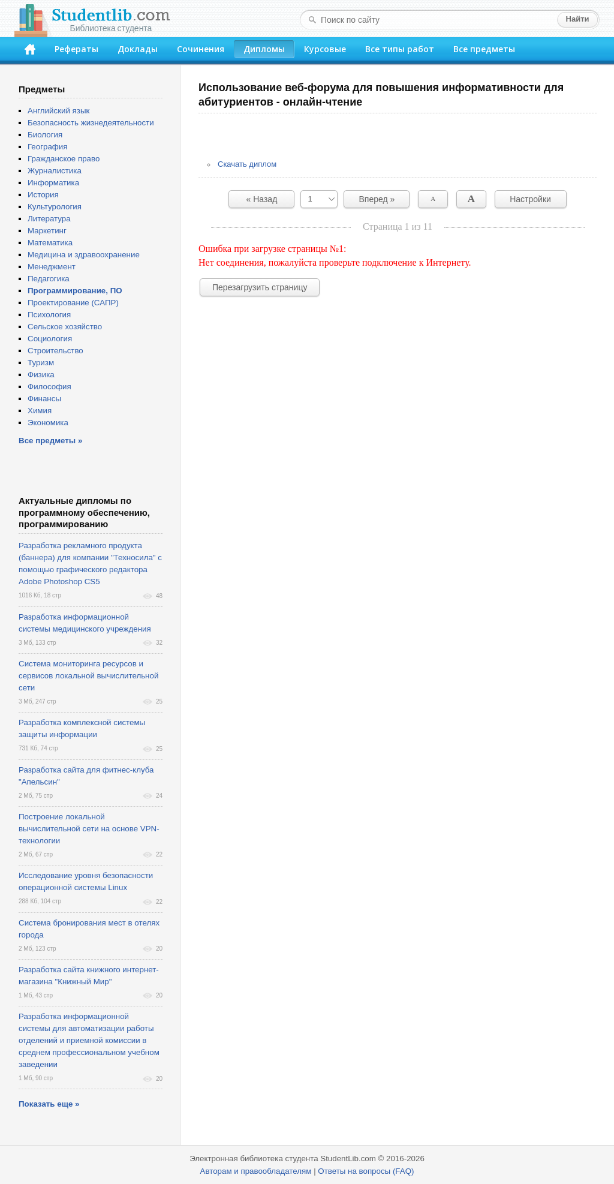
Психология (49, 314)
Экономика (48, 422)
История (43, 194)
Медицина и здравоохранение (84, 254)
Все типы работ (399, 49)
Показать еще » (49, 1103)
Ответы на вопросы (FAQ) (366, 1171)
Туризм (41, 362)
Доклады (138, 49)
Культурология (55, 206)
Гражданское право (64, 158)
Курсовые (325, 49)
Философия (49, 386)
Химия (40, 410)
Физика (41, 374)
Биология (45, 134)
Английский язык (58, 110)
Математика (50, 242)
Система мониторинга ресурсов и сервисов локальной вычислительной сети (88, 675)
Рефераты (76, 49)
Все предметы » (50, 440)
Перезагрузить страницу (259, 287)
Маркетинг (47, 230)
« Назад (262, 199)
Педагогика (49, 278)
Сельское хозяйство (65, 326)
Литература (49, 218)
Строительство (55, 350)
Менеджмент (52, 266)
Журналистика (55, 170)
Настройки (530, 199)
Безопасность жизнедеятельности (91, 122)
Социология (50, 338)
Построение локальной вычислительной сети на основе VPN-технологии (89, 828)
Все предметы (484, 49)
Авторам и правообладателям (256, 1171)
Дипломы (264, 49)
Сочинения (200, 49)
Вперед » (377, 199)
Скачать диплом (247, 164)
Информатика (53, 182)
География (47, 146)
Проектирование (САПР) (73, 302)
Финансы (44, 398)
